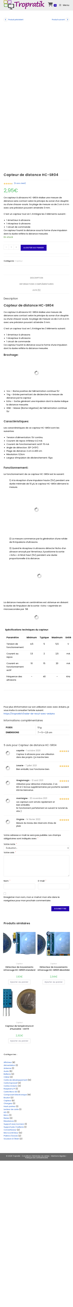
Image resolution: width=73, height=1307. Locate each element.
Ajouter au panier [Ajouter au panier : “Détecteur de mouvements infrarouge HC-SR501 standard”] (19, 982)
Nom (7, 880)
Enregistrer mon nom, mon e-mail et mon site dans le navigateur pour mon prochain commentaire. (32, 899)
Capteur (19, 261)
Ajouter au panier (33, 247)
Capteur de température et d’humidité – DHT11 (19, 1027)
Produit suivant (58, 19)
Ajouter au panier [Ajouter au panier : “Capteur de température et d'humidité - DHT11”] (19, 1041)
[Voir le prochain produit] (67, 20)
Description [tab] (36, 278)
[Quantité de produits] (11, 247)
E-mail (42, 880)
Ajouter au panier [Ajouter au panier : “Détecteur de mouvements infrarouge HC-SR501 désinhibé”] (54, 982)
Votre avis (10, 852)
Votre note (10, 844)
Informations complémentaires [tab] (36, 284)
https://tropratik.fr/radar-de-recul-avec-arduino (29, 713)
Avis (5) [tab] (36, 290)
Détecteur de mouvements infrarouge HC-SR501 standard (19, 968)
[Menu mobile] (63, 5)
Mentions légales (58, 1156)
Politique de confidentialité (36, 1157)
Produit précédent (15, 19)
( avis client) (20, 183)
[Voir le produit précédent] (6, 20)
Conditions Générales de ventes (35, 1156)
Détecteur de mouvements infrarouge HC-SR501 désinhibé (54, 968)
